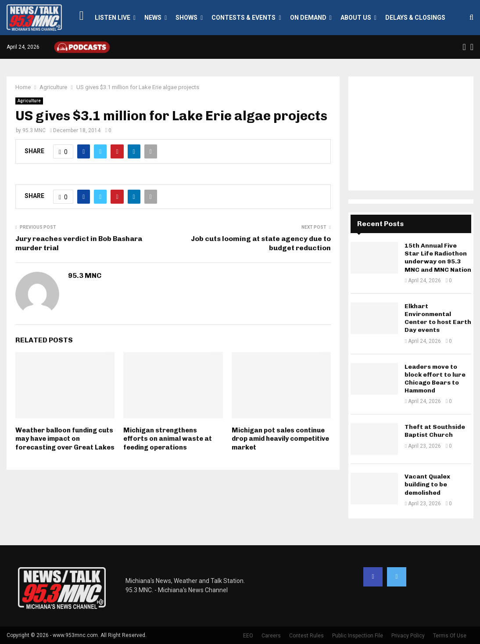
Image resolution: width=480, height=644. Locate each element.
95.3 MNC (34, 130)
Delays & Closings (415, 17)
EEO (248, 636)
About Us (355, 17)
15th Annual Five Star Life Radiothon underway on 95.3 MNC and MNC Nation (438, 257)
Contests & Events (243, 17)
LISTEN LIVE (112, 17)
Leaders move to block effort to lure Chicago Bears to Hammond (435, 379)
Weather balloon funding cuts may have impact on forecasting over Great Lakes (65, 438)
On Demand (308, 17)
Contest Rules (306, 636)
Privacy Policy (408, 636)
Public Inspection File (357, 636)
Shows (186, 17)
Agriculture (29, 100)
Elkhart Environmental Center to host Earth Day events (438, 318)
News (152, 17)
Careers (271, 636)
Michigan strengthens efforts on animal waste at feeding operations (167, 438)
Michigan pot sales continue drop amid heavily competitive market (280, 438)
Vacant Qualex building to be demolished (427, 484)
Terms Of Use (449, 636)
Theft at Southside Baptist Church (435, 431)
